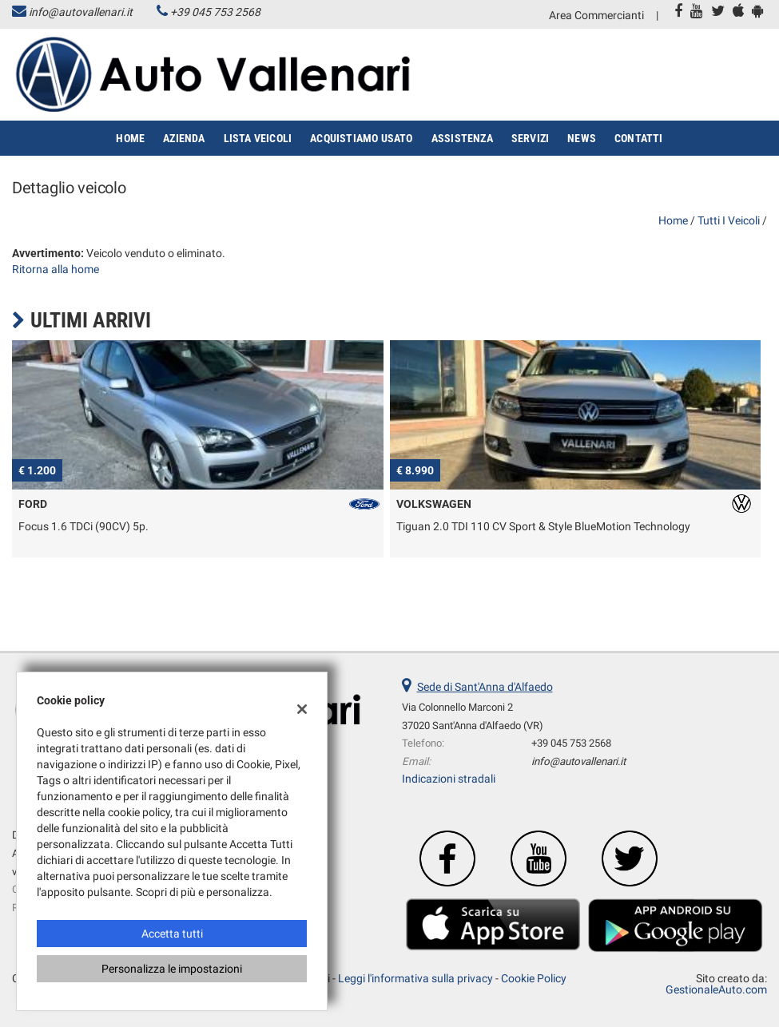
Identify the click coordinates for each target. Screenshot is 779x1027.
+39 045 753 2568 (215, 12)
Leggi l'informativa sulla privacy (415, 978)
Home (130, 138)
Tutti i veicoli (729, 220)
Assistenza (462, 138)
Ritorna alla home (55, 269)
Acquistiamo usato (361, 138)
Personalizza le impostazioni (171, 968)
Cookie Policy (533, 978)
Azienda (184, 138)
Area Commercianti (596, 15)
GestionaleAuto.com (716, 989)
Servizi (530, 138)
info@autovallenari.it (81, 12)
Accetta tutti (172, 933)
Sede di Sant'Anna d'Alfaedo (485, 686)
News (581, 138)
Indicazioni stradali (448, 778)
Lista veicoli (258, 138)
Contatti (638, 138)
